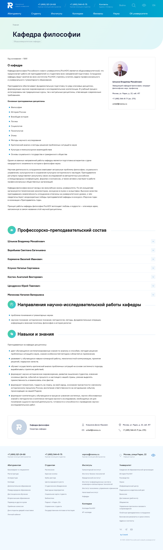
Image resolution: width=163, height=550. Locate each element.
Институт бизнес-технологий (93, 474)
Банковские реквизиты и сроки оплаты (134, 517)
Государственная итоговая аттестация (60, 510)
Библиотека (49, 498)
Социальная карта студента (55, 494)
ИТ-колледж (86, 512)
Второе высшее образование (19, 498)
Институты (87, 465)
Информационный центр (128, 486)
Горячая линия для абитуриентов (49, 7)
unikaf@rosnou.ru (119, 104)
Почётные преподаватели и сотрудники (134, 513)
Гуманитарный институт (91, 470)
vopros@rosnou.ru (90, 454)
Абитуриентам (14, 465)
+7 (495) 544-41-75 (78, 4)
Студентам (50, 465)
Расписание (49, 470)
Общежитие (123, 502)
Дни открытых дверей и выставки (21, 510)
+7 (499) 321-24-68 (47, 4)
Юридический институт (91, 478)
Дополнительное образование (19, 486)
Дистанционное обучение (18, 494)
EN (153, 5)
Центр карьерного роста (54, 482)
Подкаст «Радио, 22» (53, 502)
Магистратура (13, 474)
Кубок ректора (50, 478)
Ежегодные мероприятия (54, 490)
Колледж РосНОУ (88, 508)
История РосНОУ (125, 474)
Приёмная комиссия (16, 506)
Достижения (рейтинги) (128, 498)
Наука (121, 482)
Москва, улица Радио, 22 (135, 454)
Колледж (11, 482)
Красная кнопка (51, 474)
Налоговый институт (90, 492)
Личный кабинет (14, 514)
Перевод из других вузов (17, 502)
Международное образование (19, 490)
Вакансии (123, 494)
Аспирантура (13, 478)
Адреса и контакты (126, 521)
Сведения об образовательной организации (136, 470)
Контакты (103, 4)
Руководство (124, 478)
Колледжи (87, 503)
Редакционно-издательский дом (132, 490)
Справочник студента (53, 506)
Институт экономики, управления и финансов (100, 488)
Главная (16, 25)
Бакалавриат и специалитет (18, 470)
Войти (122, 5)
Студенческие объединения (56, 486)
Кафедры (85, 496)
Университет (125, 465)
